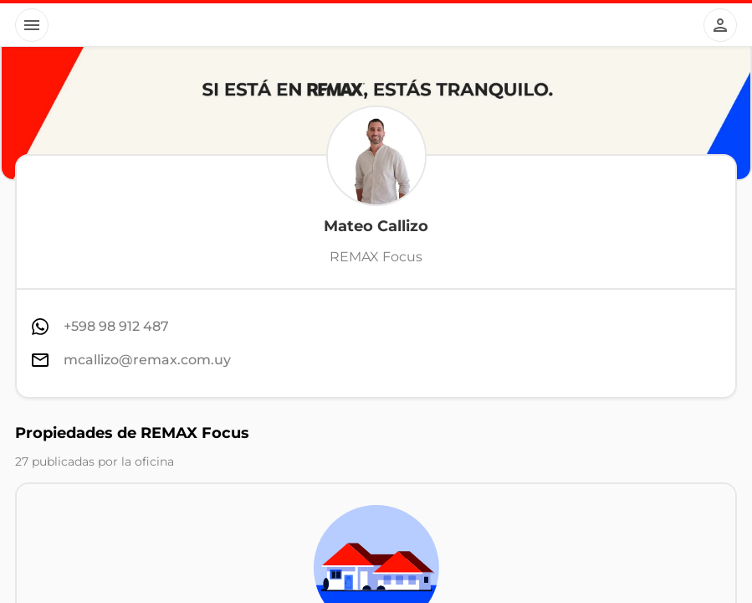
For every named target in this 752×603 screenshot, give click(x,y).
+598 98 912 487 (116, 326)
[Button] (32, 25)
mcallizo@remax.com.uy (147, 360)
